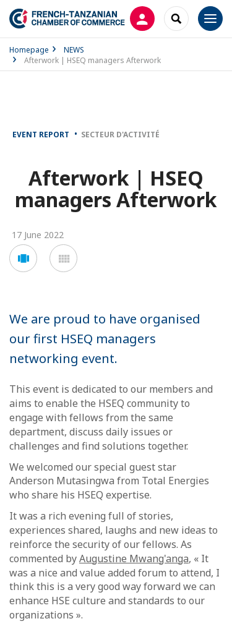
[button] (23, 258)
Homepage (29, 50)
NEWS (74, 50)
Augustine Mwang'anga (134, 558)
